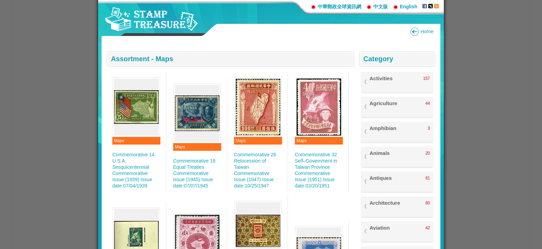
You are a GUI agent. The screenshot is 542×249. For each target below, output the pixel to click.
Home (427, 31)
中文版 (380, 6)
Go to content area (3, 3)
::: (303, 6)
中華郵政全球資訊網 (339, 6)
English (409, 6)
